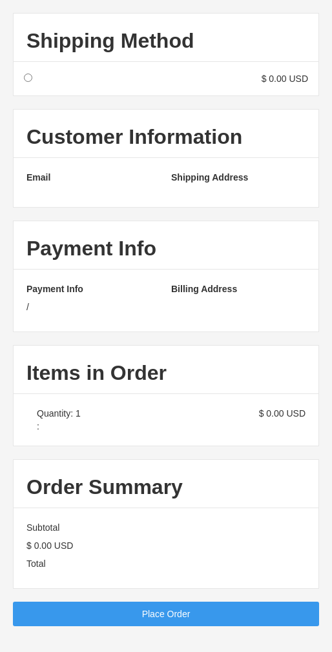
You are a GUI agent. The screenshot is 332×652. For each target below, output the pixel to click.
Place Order (166, 614)
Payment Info (54, 289)
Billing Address (204, 289)
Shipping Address (209, 177)
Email (38, 177)
